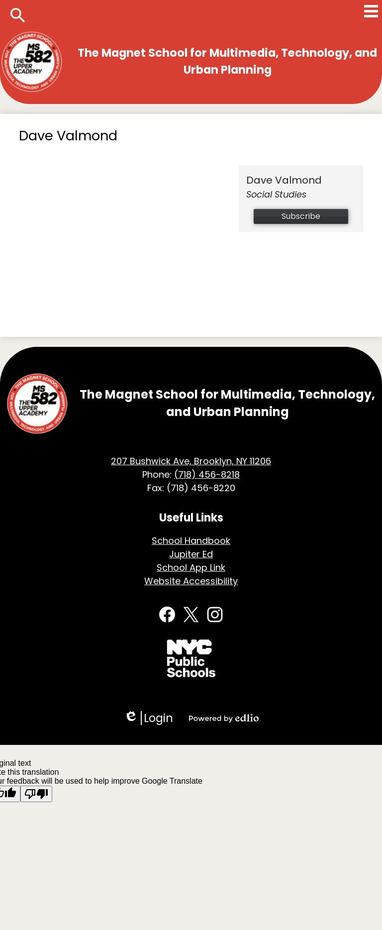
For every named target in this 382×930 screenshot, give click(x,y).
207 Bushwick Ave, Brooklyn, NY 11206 (191, 461)
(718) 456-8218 (207, 474)
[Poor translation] (36, 794)
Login (148, 718)
